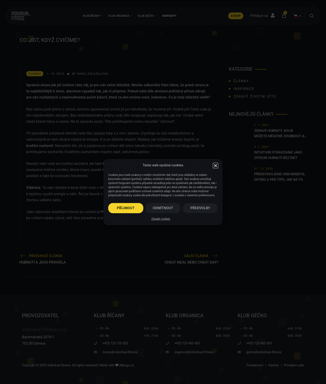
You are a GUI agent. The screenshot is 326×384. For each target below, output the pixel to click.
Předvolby (200, 208)
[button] (215, 165)
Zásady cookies (160, 218)
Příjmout (125, 208)
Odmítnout (163, 208)
